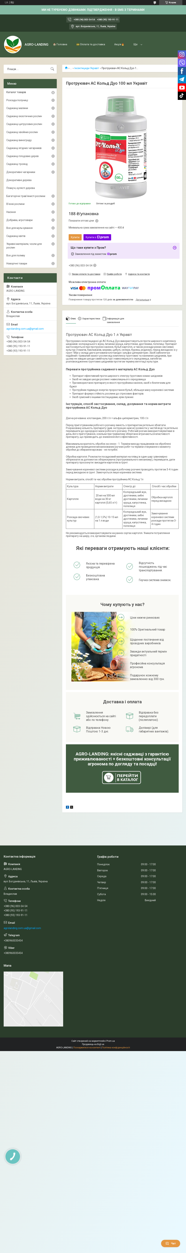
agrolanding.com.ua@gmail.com (25, 328)
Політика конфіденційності (116, 1047)
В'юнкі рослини (15, 203)
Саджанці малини (17, 108)
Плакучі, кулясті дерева (20, 188)
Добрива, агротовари (19, 220)
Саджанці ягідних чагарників (24, 148)
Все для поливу (15, 255)
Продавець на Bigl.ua (93, 1044)
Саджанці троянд (17, 164)
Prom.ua (110, 1041)
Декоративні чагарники (20, 172)
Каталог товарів (16, 92)
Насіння (11, 212)
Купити (75, 237)
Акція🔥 (119, 44)
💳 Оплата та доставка (90, 44)
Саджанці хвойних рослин (22, 132)
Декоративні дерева (18, 180)
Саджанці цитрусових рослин (24, 124)
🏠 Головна (60, 44)
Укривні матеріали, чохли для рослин (24, 245)
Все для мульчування (19, 227)
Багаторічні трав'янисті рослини (25, 196)
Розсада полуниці (17, 100)
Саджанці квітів (15, 236)
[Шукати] (52, 69)
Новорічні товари (16, 263)
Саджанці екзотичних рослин (24, 116)
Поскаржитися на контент (86, 1047)
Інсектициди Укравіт (87, 68)
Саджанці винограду (19, 140)
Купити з (97, 237)
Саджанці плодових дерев (22, 156)
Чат (170, 1243)
